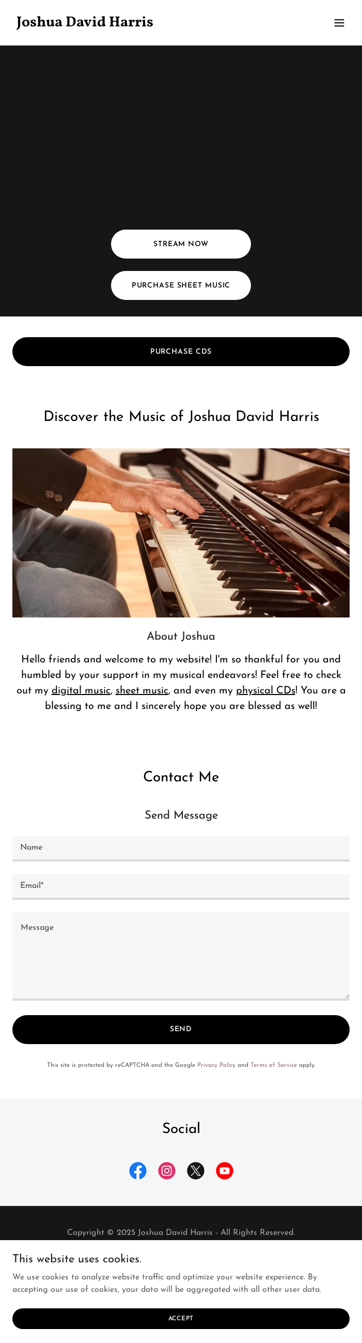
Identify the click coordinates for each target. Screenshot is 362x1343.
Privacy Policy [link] (216, 1065)
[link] (130, 24)
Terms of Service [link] (273, 1065)
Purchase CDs (181, 352)
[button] (339, 22)
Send (181, 1029)
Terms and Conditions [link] (181, 1258)
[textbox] (181, 849)
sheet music (142, 691)
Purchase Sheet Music (181, 286)
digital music (81, 691)
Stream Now (181, 244)
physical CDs (265, 691)
